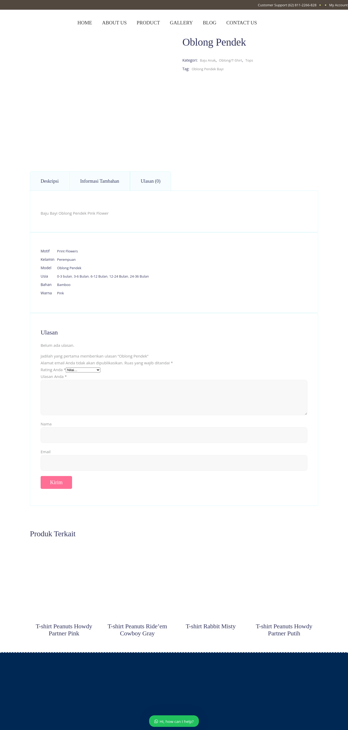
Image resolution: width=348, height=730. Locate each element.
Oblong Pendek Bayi (208, 69)
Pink (60, 293)
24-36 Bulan (139, 276)
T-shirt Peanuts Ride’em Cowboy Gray (137, 630)
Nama (46, 423)
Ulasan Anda (54, 376)
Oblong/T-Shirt (230, 60)
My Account (338, 5)
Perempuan (66, 259)
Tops (249, 60)
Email (46, 451)
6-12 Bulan (98, 276)
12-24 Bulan (118, 276)
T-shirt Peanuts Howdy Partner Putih (284, 630)
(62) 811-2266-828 (302, 5)
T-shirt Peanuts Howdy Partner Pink (64, 630)
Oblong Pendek (69, 268)
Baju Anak (208, 60)
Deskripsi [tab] (50, 181)
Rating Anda (53, 369)
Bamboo (63, 284)
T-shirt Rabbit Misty (211, 626)
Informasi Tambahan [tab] (99, 181)
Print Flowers (67, 251)
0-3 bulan (64, 276)
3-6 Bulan (81, 276)
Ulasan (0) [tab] (150, 181)
